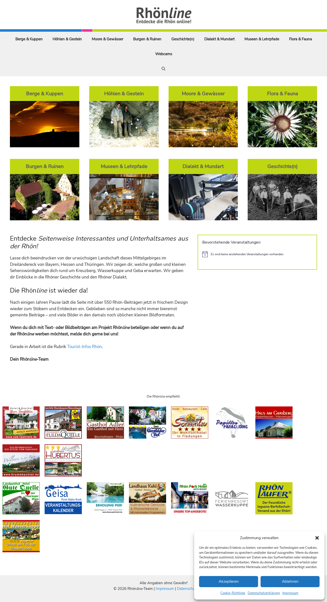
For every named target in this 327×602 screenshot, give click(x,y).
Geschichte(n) (182, 39)
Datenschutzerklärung (264, 593)
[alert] (257, 254)
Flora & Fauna (300, 39)
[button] (317, 537)
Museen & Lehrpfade (261, 39)
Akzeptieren (229, 581)
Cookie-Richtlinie (232, 593)
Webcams (163, 53)
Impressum (290, 593)
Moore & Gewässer (107, 39)
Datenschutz (187, 588)
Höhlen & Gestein (67, 39)
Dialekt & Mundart (219, 39)
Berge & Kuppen (29, 39)
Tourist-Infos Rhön (84, 347)
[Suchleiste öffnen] (163, 68)
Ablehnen (290, 581)
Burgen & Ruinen (147, 39)
